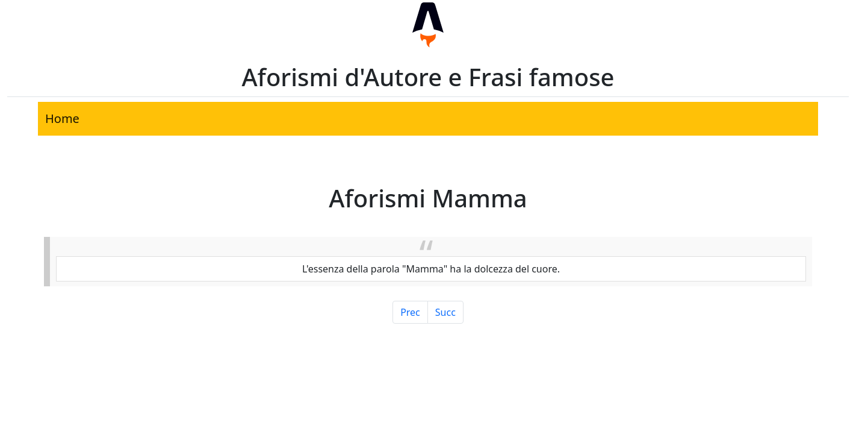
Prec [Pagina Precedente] (410, 312)
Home (62, 118)
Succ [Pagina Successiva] (445, 312)
